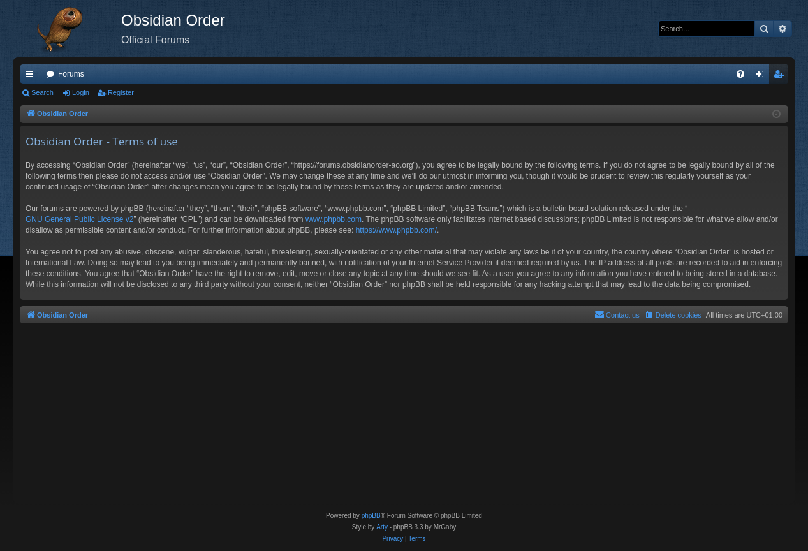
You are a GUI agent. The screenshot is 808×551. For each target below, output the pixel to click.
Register (121, 92)
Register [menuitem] (781, 77)
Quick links (32, 77)
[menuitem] (740, 74)
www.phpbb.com (333, 219)
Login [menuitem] (762, 77)
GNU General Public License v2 (79, 219)
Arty (382, 527)
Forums (71, 74)
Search (42, 92)
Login (80, 92)
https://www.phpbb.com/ (396, 230)
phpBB (371, 515)
